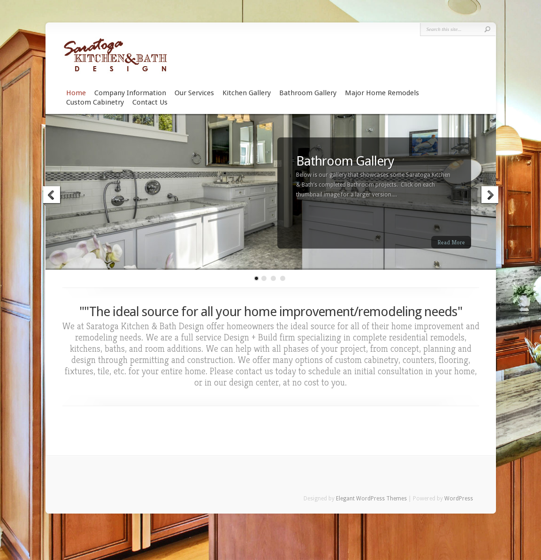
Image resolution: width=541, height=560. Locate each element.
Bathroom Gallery (307, 93)
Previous (52, 196)
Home (76, 93)
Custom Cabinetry (95, 102)
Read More (451, 242)
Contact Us (150, 102)
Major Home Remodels (382, 93)
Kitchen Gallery (246, 93)
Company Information (130, 93)
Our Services (194, 93)
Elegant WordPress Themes (371, 498)
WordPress (458, 498)
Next (489, 196)
